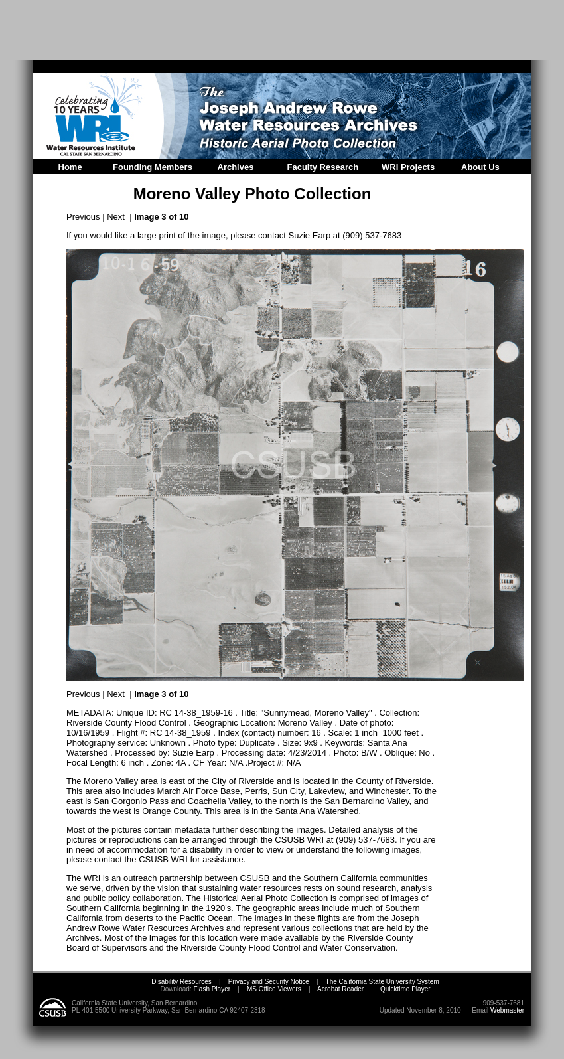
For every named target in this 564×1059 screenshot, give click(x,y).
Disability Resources (181, 981)
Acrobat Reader (340, 989)
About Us (480, 167)
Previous (83, 217)
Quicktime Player (405, 989)
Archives (236, 167)
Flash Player (211, 989)
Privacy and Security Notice (268, 981)
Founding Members (152, 167)
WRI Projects (408, 167)
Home (70, 167)
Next (116, 217)
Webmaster (507, 1010)
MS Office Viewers (274, 989)
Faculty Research (323, 167)
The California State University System (382, 981)
